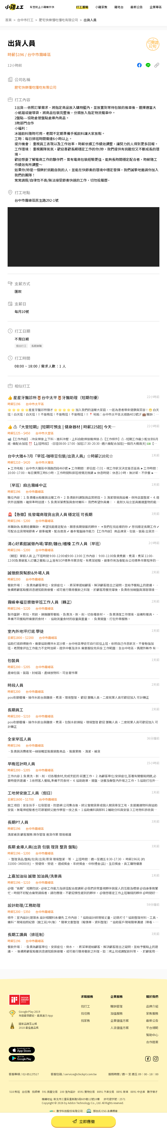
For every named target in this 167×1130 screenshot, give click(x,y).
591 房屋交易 (50, 1091)
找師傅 (36, 1091)
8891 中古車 (137, 1091)
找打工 (85, 1006)
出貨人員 (90, 20)
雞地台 (119, 7)
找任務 (85, 1013)
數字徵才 (152, 1091)
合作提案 (152, 1042)
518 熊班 (14, 1091)
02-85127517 (30, 1074)
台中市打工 (25, 20)
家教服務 (152, 1013)
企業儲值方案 (119, 1020)
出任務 (26, 1091)
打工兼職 (82, 7)
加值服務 (116, 1013)
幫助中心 (152, 1035)
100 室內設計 (67, 1091)
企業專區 (156, 7)
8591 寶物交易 (86, 1091)
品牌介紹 (152, 1006)
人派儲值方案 (119, 1027)
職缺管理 (116, 1006)
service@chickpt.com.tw (80, 1074)
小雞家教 (101, 7)
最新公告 (136, 7)
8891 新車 (122, 1091)
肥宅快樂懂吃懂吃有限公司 (58, 20)
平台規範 (152, 1027)
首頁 (8, 20)
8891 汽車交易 (105, 1091)
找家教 (85, 1020)
